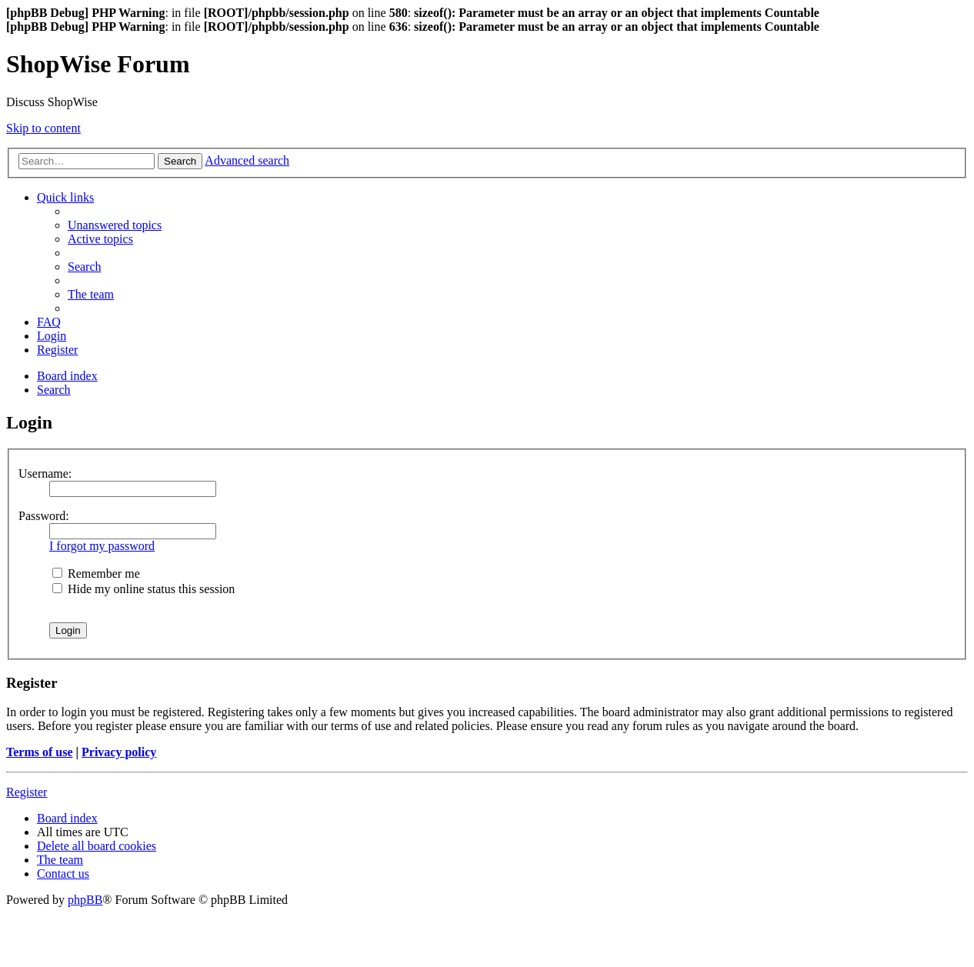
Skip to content (43, 128)
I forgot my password (102, 545)
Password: (43, 515)
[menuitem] (115, 225)
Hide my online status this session (143, 588)
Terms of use (39, 752)
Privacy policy (119, 752)
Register (26, 792)
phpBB (85, 899)
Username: (45, 473)
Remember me (96, 573)
